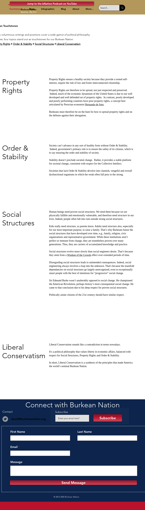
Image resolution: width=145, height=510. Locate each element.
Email (14, 446)
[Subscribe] (107, 418)
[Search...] (106, 8)
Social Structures (44, 44)
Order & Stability (22, 44)
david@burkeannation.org (28, 419)
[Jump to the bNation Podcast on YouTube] (52, 4)
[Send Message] (73, 482)
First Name (17, 431)
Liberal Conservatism (68, 44)
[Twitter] (5, 419)
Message (16, 462)
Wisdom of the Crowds (79, 255)
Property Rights (88, 355)
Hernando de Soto (94, 104)
